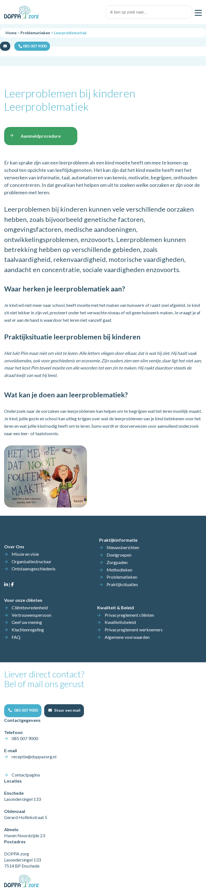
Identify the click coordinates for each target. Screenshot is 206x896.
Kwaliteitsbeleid (120, 622)
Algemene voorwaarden (127, 637)
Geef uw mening (27, 622)
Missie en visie (25, 554)
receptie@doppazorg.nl (34, 756)
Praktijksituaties (122, 584)
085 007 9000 (25, 738)
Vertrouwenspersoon (31, 615)
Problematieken (35, 32)
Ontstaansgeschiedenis (34, 568)
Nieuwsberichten (123, 547)
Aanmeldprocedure (41, 136)
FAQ (16, 637)
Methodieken (119, 569)
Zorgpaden (117, 562)
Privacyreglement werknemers (134, 629)
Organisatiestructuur (31, 561)
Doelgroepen (119, 554)
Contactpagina (26, 774)
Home (11, 32)
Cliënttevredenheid (30, 607)
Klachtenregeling (28, 629)
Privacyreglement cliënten (129, 615)
